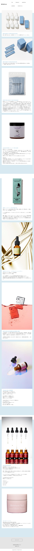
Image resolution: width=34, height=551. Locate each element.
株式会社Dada (4, 4)
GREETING (24, 2)
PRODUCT (17, 2)
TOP (12, 2)
